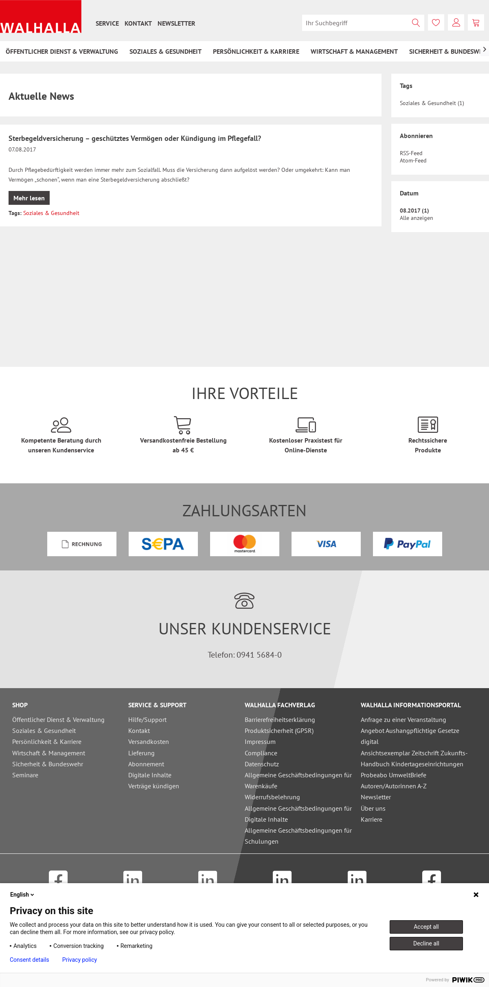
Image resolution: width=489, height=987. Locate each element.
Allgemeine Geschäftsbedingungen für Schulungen (298, 835)
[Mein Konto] (456, 22)
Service (107, 23)
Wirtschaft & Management (48, 753)
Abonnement (146, 764)
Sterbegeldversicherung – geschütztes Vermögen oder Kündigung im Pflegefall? (135, 138)
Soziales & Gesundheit (51, 213)
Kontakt (138, 23)
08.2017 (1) (414, 210)
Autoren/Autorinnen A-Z (394, 786)
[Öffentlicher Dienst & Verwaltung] (62, 51)
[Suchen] (416, 23)
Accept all (426, 926)
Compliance (261, 753)
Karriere (371, 819)
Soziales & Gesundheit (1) (432, 103)
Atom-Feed (413, 160)
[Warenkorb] (476, 22)
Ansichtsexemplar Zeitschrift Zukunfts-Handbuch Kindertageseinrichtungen (414, 758)
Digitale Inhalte (149, 775)
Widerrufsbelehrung (272, 797)
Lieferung (141, 753)
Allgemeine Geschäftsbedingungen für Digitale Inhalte (298, 813)
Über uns (373, 808)
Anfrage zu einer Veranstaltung (403, 719)
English (22, 894)
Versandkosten (148, 741)
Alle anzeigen (416, 218)
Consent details (29, 959)
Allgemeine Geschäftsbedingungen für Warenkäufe (298, 780)
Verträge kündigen (153, 786)
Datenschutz (262, 764)
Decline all (426, 943)
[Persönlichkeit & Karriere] (256, 51)
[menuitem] (107, 23)
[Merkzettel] (436, 22)
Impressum (260, 741)
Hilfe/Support (147, 719)
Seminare (25, 775)
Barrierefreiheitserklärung (280, 719)
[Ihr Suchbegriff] (363, 23)
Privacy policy (79, 959)
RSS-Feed (411, 153)
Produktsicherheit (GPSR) (279, 730)
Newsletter (176, 23)
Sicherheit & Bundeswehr (47, 764)
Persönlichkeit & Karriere (46, 741)
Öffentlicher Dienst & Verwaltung (58, 719)
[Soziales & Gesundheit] (165, 51)
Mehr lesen (29, 198)
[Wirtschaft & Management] (354, 51)
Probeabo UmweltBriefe (393, 775)
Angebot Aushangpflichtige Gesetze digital (410, 736)
